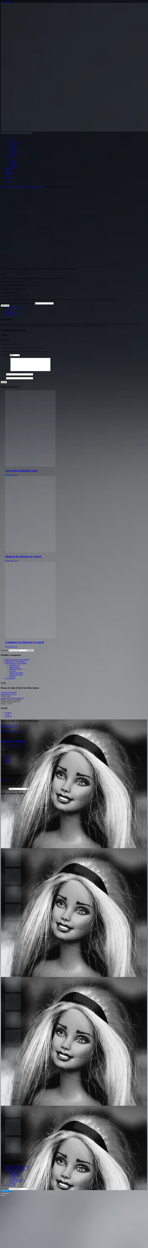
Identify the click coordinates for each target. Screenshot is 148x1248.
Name (3, 377)
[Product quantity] (44, 303)
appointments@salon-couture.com (12, 700)
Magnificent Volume (16, 675)
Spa (6, 158)
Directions (12, 139)
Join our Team (8, 177)
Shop (6, 175)
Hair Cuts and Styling (14, 143)
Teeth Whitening (9, 172)
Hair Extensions (9, 156)
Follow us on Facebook (13, 743)
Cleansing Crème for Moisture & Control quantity (18, 303)
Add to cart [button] (14, 477)
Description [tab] (9, 311)
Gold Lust (12, 673)
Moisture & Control (36, 187)
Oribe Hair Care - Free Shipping (17, 187)
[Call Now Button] (6, 1193)
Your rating (5, 355)
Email (3, 381)
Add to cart (5, 305)
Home (6, 137)
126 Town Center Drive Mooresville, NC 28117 (9, 696)
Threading (11, 153)
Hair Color (12, 145)
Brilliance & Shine (15, 671)
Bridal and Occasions (14, 155)
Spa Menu (11, 164)
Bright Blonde (14, 669)
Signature (12, 679)
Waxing (11, 151)
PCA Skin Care (13, 162)
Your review (5, 373)
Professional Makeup (14, 166)
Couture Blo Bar (13, 149)
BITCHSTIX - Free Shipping (15, 664)
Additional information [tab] (13, 313)
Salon (6, 141)
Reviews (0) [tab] (9, 315)
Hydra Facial (12, 160)
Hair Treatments (13, 147)
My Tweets (4, 782)
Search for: (4, 653)
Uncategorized (10, 681)
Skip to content (6, 2)
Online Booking (9, 173)
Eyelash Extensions (10, 168)
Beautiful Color (14, 668)
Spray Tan (7, 170)
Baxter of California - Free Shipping (17, 662)
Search (31, 653)
